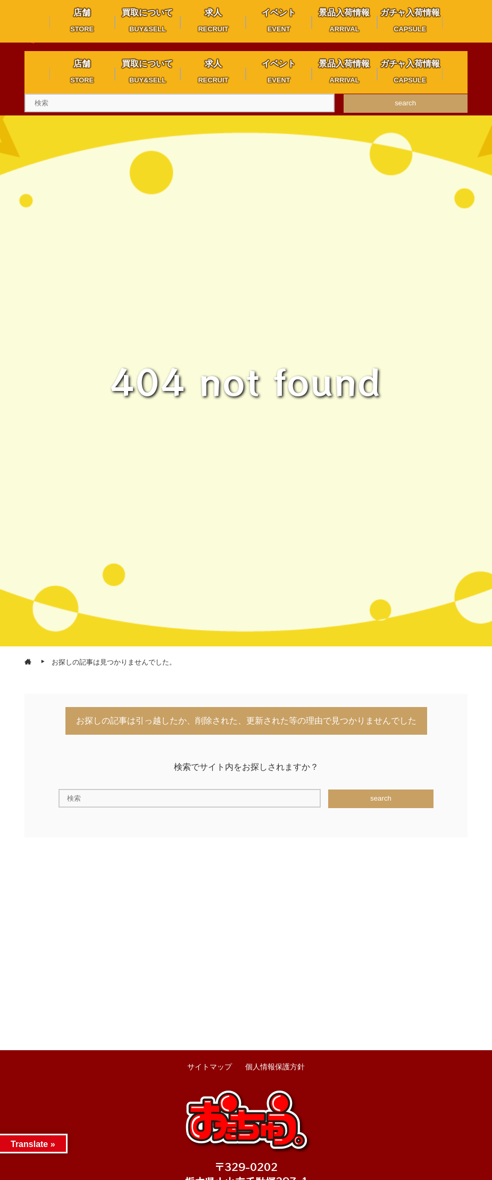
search (405, 103)
